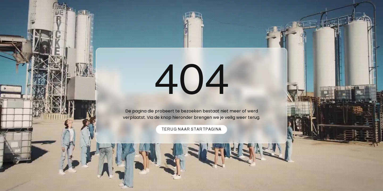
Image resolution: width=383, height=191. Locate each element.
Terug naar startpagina (191, 129)
